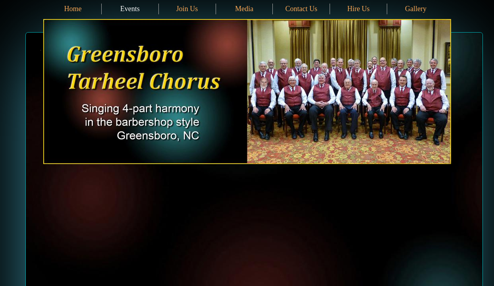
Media (244, 9)
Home (72, 9)
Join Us (187, 9)
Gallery (415, 9)
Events (130, 9)
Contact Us (302, 9)
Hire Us (358, 9)
